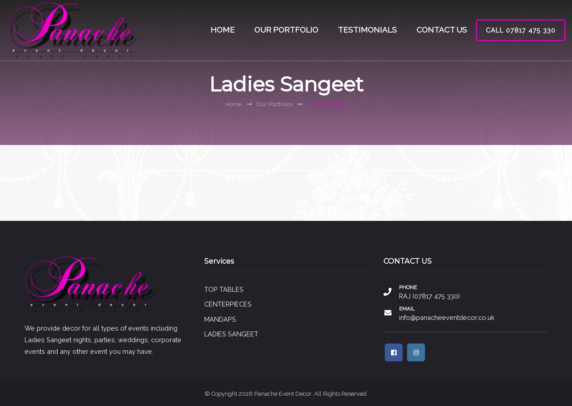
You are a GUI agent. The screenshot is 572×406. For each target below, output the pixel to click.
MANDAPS (220, 319)
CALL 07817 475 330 (520, 30)
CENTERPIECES (228, 304)
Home (233, 104)
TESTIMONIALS (367, 29)
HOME (222, 29)
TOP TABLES (224, 289)
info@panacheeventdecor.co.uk (447, 317)
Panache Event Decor (282, 393)
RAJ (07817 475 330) (429, 296)
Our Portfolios (275, 104)
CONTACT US (441, 29)
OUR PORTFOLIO (286, 29)
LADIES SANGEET (231, 334)
